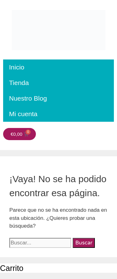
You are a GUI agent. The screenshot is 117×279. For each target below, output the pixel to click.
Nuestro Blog (28, 98)
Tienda (19, 82)
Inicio (16, 67)
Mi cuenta (23, 113)
